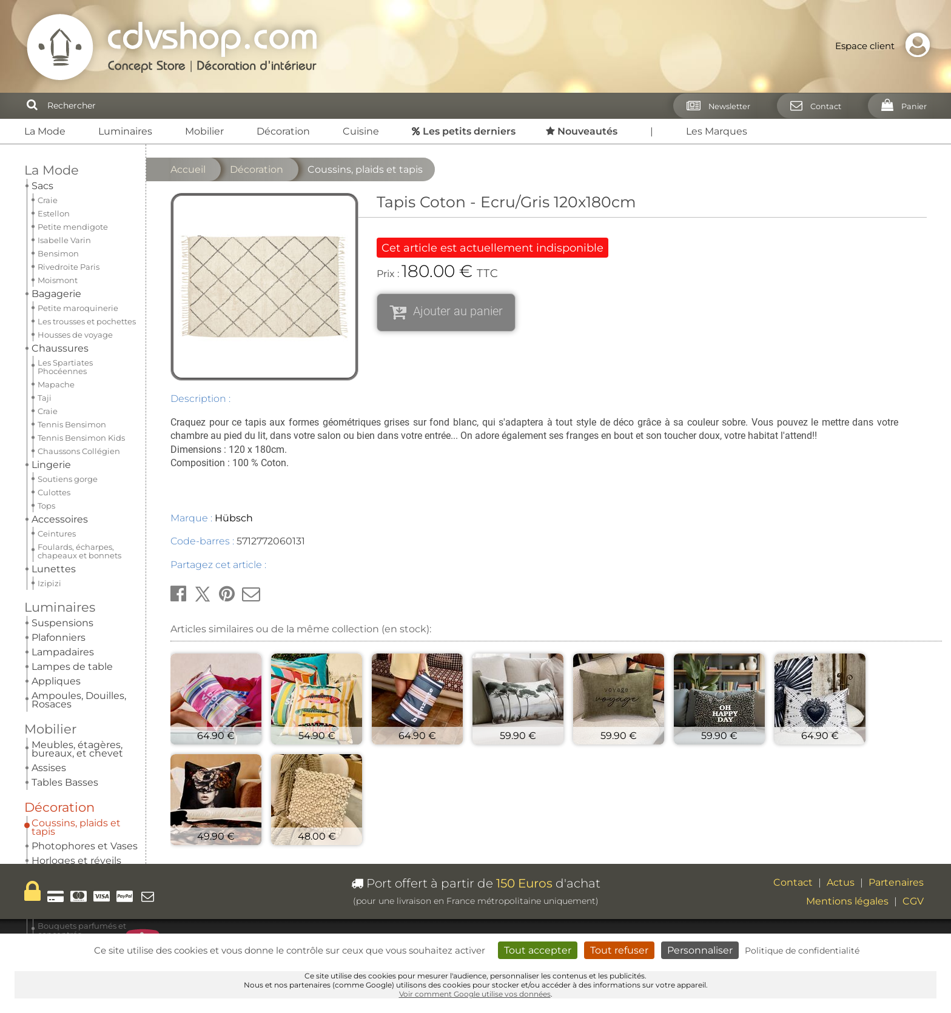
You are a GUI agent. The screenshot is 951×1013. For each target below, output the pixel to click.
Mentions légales (847, 901)
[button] (178, 594)
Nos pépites (66, 515)
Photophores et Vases (85, 287)
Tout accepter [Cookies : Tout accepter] (537, 950)
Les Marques (716, 131)
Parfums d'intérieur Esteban (78, 335)
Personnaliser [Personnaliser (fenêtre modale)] (700, 950)
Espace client (885, 46)
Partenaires (896, 882)
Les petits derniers (61, 406)
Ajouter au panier (458, 311)
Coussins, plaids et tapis (76, 268)
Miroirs (48, 316)
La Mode (45, 131)
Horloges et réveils (76, 301)
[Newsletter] (714, 105)
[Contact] (812, 105)
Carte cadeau (62, 552)
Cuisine (361, 131)
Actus (841, 882)
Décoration (283, 131)
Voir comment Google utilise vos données (475, 993)
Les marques (64, 479)
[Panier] (900, 105)
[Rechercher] (32, 105)
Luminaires (125, 131)
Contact (793, 882)
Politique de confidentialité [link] (802, 950)
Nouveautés (65, 443)
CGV (913, 901)
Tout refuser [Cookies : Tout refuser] (619, 950)
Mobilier (204, 131)
